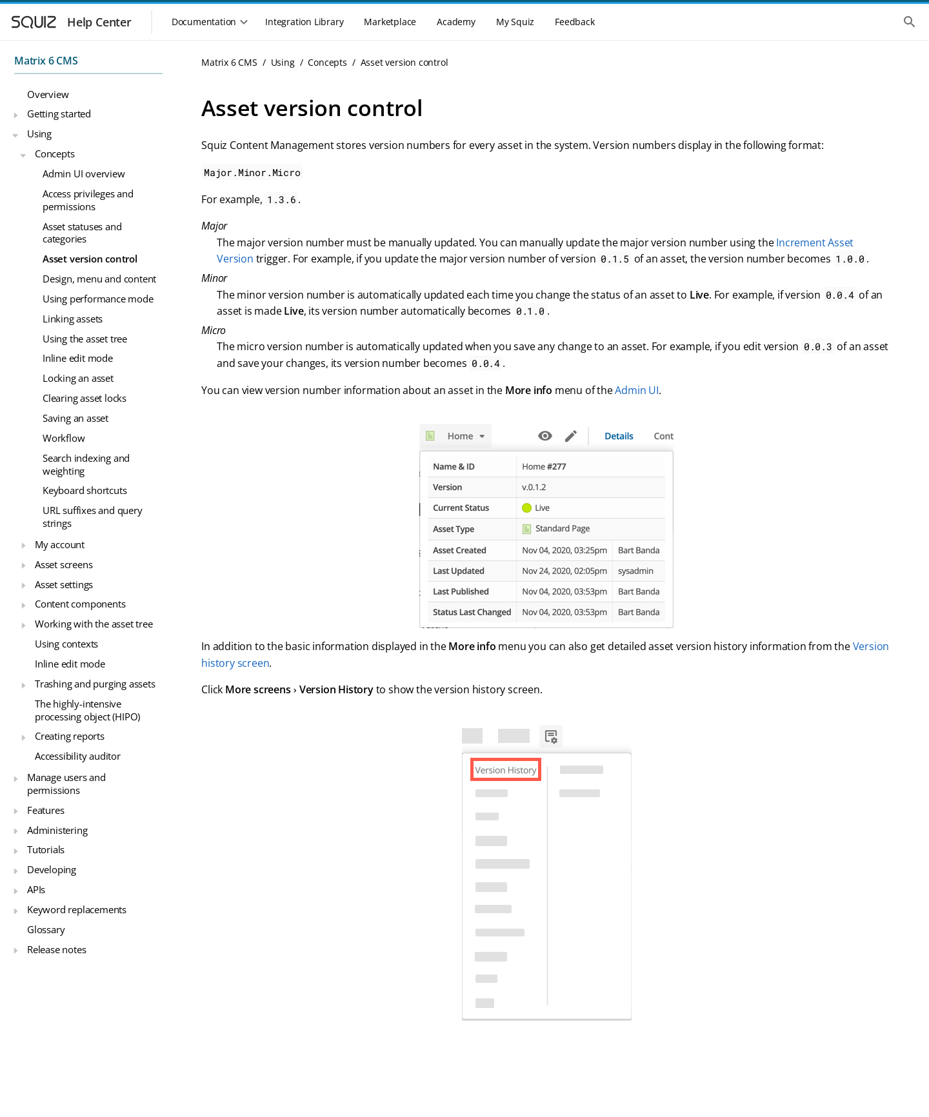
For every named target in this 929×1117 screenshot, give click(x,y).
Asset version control (90, 258)
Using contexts (66, 643)
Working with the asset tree (94, 623)
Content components (80, 603)
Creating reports (70, 735)
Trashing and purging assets (95, 683)
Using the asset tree (85, 338)
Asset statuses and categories (82, 233)
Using (39, 133)
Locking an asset (78, 377)
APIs (36, 889)
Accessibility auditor (78, 755)
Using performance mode (98, 298)
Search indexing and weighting (86, 464)
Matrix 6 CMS (46, 61)
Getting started (59, 113)
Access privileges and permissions (88, 200)
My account (60, 544)
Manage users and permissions (66, 783)
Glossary (46, 929)
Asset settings (64, 584)
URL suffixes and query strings (93, 516)
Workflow (64, 437)
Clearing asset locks (84, 397)
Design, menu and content (99, 278)
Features (45, 810)
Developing (51, 869)
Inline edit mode (78, 357)
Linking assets (73, 318)
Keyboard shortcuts (84, 490)
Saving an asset (75, 417)
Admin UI (636, 390)
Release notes (56, 949)
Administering (57, 830)
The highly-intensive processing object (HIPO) (87, 710)
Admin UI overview (84, 173)
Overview (47, 94)
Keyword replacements (76, 909)
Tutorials (46, 849)
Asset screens (63, 564)
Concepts (54, 153)
